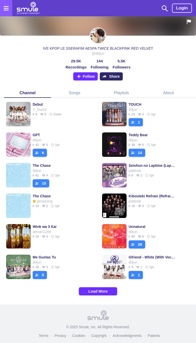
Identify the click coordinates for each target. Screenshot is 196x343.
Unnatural (137, 227)
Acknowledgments (127, 336)
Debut (38, 104)
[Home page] (28, 8)
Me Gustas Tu (44, 257)
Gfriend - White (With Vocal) (152, 257)
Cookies (78, 336)
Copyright (99, 336)
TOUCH (135, 104)
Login (182, 8)
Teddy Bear (138, 135)
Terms (43, 336)
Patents (154, 336)
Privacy (60, 336)
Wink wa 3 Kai (44, 227)
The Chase (42, 165)
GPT (36, 135)
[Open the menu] (6, 8)
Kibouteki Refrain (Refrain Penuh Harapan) (152, 196)
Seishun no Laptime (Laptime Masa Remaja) (152, 165)
